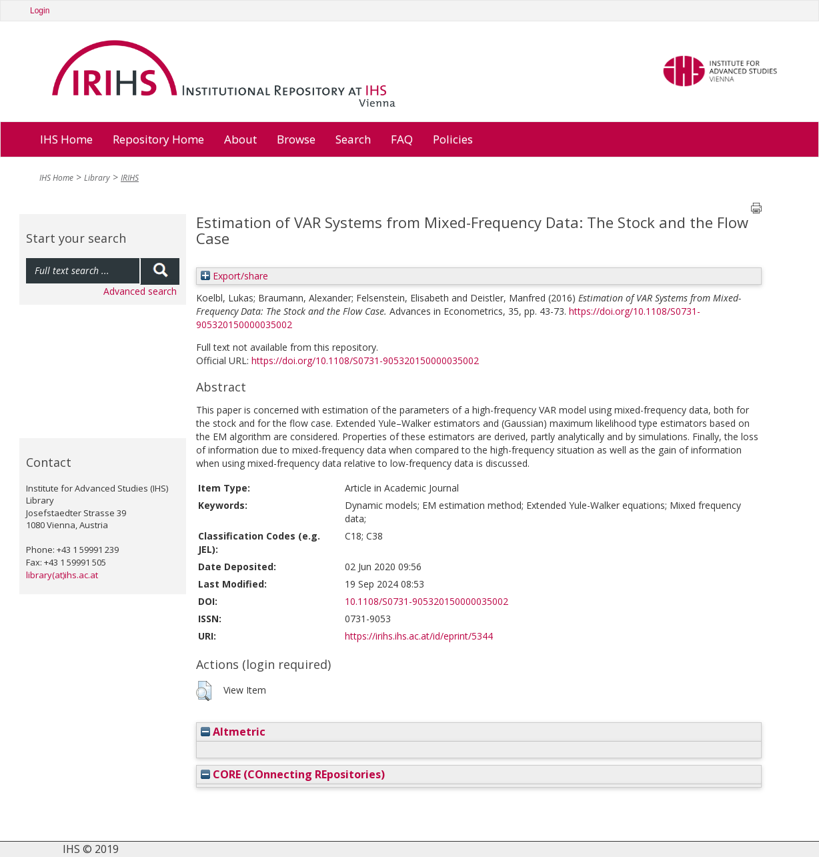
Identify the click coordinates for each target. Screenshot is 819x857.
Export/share (234, 275)
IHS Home (66, 139)
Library (97, 177)
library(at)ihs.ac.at (62, 575)
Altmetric (233, 731)
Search (353, 139)
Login (39, 10)
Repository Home (158, 139)
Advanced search (140, 291)
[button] (203, 691)
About (240, 139)
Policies (453, 139)
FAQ (402, 139)
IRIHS (130, 177)
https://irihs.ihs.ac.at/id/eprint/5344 (419, 636)
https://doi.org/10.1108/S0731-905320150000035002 (365, 360)
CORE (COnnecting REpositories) (293, 774)
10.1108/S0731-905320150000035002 (426, 601)
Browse (296, 139)
